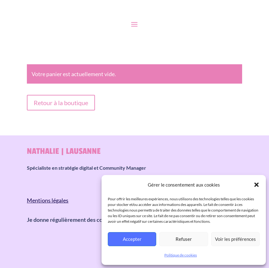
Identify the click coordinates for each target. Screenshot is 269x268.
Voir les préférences (235, 239)
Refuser (184, 239)
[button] (256, 185)
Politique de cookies (180, 255)
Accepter (132, 239)
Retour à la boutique (61, 102)
